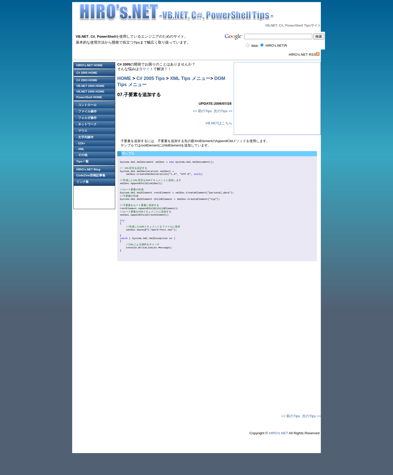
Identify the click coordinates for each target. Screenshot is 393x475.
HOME (124, 78)
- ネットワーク (86, 124)
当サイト (146, 69)
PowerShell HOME (89, 97)
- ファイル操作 (86, 111)
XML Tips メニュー (190, 78)
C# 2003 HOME (86, 80)
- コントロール (86, 105)
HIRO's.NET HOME (89, 65)
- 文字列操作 (85, 137)
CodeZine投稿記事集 (90, 175)
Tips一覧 (82, 161)
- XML (80, 149)
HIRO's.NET (278, 453)
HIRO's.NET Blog (88, 169)
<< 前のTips (202, 111)
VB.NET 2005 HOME (90, 91)
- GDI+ (80, 143)
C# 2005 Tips (151, 78)
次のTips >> (223, 111)
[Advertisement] (94, 197)
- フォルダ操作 (86, 117)
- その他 (81, 155)
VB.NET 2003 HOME (90, 85)
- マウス (81, 130)
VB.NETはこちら (218, 123)
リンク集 (82, 181)
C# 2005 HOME (86, 72)
